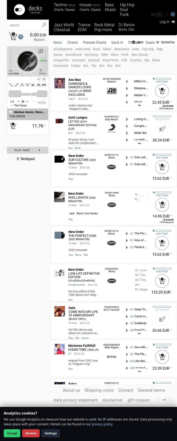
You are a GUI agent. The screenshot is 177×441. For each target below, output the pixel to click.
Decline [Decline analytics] (30, 433)
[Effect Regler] (9, 59)
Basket (39, 40)
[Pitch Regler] (47, 60)
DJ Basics (126, 25)
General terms (151, 390)
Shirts (122, 29)
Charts (58, 9)
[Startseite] (28, 10)
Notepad (21, 158)
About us (71, 390)
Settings (51, 433)
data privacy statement (75, 400)
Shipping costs (99, 390)
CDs (131, 29)
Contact (125, 390)
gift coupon (138, 400)
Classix (70, 9)
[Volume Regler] (39, 101)
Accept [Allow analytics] (12, 433)
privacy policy (102, 424)
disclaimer (112, 400)
